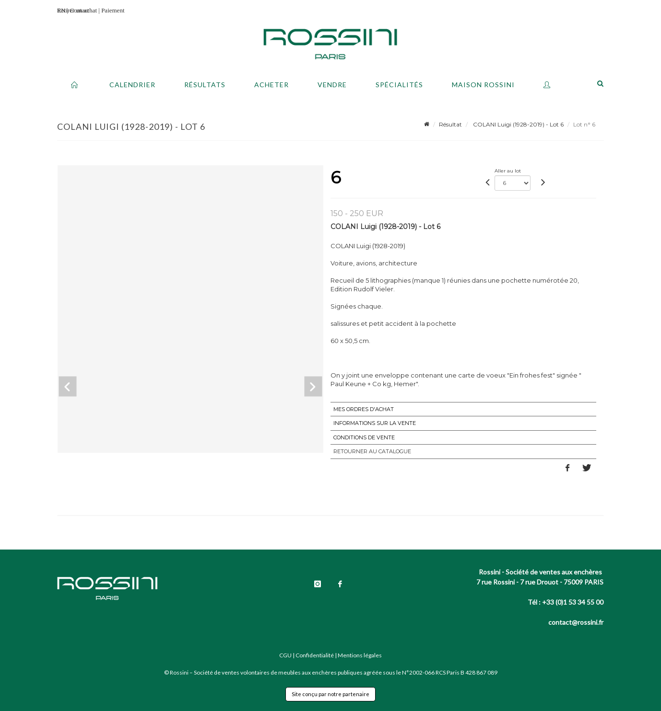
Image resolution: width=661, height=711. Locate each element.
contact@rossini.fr (575, 622)
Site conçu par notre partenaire (330, 694)
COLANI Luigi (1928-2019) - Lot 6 (518, 124)
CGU (285, 655)
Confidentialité (314, 655)
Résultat (450, 124)
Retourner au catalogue (372, 451)
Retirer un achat (77, 10)
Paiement (112, 10)
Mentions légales (360, 655)
